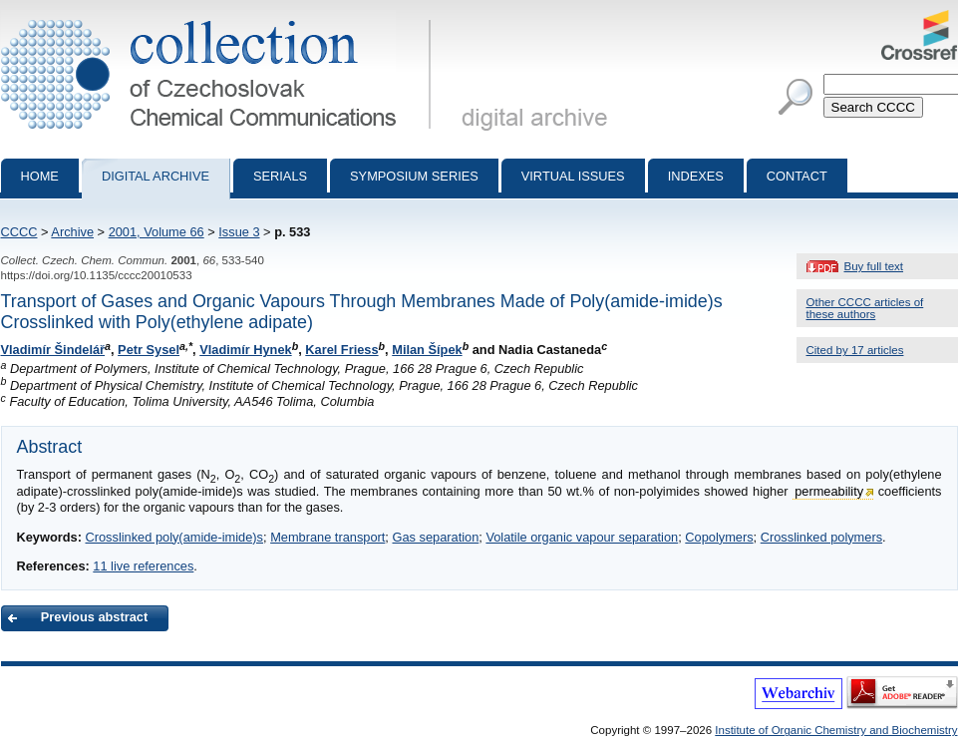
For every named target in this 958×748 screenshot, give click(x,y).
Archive (72, 231)
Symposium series (414, 176)
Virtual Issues (573, 176)
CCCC (19, 231)
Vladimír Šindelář (53, 349)
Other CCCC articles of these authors (865, 308)
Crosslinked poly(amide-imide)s (174, 537)
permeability (829, 491)
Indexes (696, 176)
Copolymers (719, 537)
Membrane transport (327, 537)
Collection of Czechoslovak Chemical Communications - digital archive (220, 18)
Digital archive (155, 176)
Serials (280, 176)
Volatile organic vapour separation (581, 537)
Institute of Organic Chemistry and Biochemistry (836, 730)
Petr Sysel (148, 349)
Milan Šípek (427, 349)
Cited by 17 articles (855, 350)
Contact (797, 176)
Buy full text (874, 266)
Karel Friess (341, 349)
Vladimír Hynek (245, 349)
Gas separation (435, 537)
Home (40, 176)
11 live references (143, 566)
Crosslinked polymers (821, 537)
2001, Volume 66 (156, 231)
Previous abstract (94, 616)
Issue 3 (238, 231)
